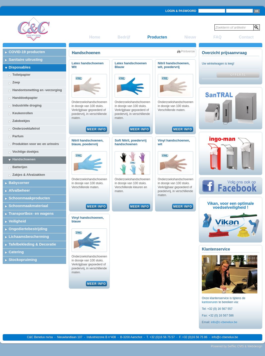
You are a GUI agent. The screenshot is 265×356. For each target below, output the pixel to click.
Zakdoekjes (21, 121)
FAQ (217, 37)
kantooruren (210, 302)
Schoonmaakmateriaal (28, 206)
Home (94, 37)
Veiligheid (17, 221)
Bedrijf (124, 37)
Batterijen (19, 167)
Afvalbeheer (19, 190)
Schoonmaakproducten (29, 198)
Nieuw (190, 37)
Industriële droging (27, 105)
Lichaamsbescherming (29, 236)
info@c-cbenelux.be (224, 322)
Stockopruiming (23, 259)
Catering (16, 252)
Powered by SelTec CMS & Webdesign (236, 346)
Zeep (16, 82)
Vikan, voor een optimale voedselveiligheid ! (230, 205)
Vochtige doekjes (25, 151)
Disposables (19, 67)
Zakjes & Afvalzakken (28, 175)
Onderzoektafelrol (26, 128)
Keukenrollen (22, 113)
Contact (246, 37)
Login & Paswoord (180, 11)
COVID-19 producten (27, 52)
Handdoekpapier (25, 98)
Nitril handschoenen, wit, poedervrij (174, 65)
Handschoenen (23, 159)
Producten (157, 37)
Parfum (18, 136)
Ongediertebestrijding (28, 229)
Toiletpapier (21, 74)
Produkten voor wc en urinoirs (35, 144)
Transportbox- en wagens (31, 213)
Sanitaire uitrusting (26, 59)
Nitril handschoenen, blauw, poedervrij (88, 142)
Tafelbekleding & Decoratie (32, 244)
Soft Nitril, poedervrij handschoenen (131, 142)
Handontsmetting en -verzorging (37, 90)
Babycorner (19, 182)
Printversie (188, 51)
